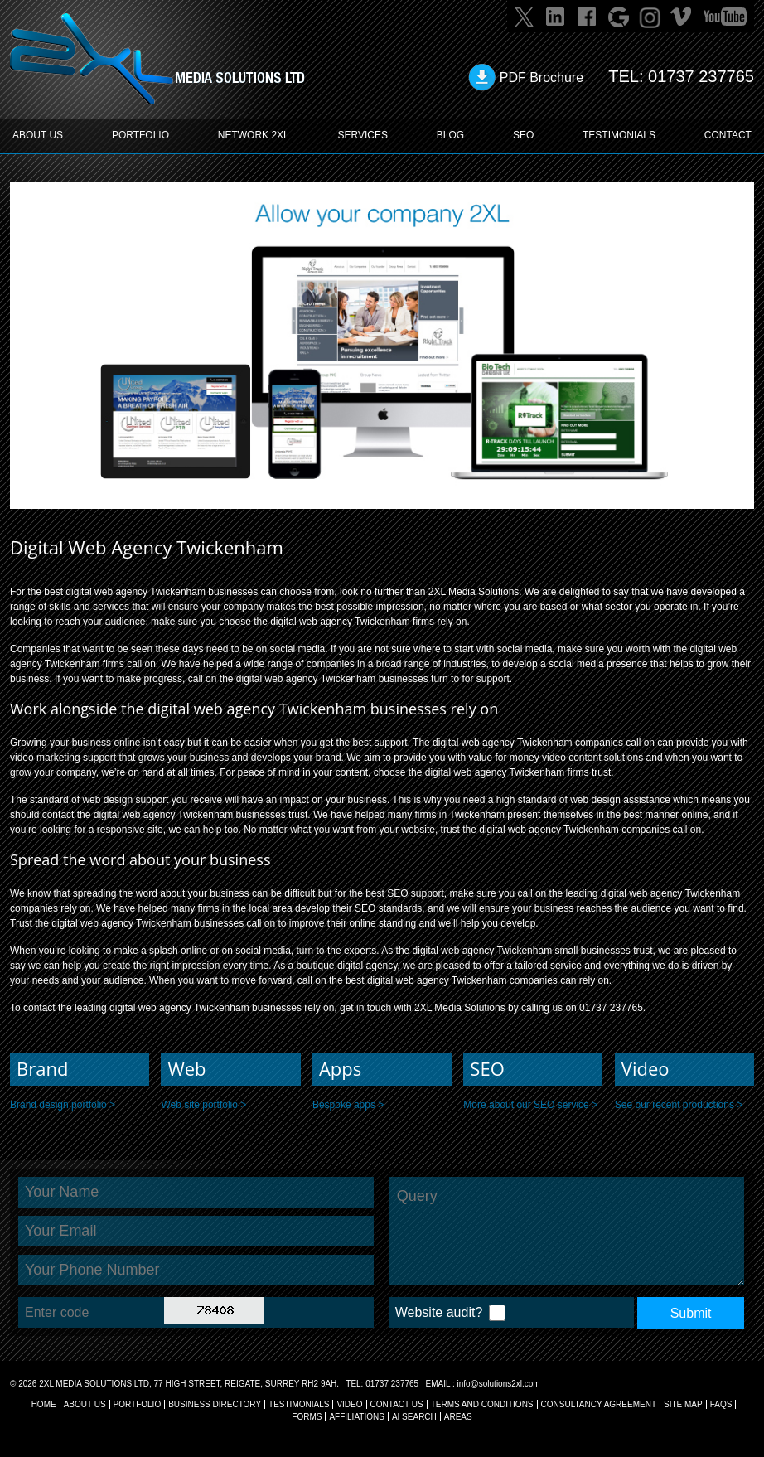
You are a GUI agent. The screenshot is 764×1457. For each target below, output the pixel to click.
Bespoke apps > (348, 1105)
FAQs (721, 1404)
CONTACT (728, 135)
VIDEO (349, 1404)
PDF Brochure (541, 77)
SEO (523, 135)
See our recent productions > (678, 1105)
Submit (691, 1313)
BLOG (450, 135)
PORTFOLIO (140, 135)
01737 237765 (701, 76)
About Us (85, 1404)
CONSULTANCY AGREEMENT (598, 1404)
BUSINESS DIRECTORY (214, 1404)
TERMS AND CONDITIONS (482, 1404)
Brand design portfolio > (62, 1105)
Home (43, 1404)
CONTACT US (396, 1404)
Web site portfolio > (203, 1105)
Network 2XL (253, 135)
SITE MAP (683, 1404)
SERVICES (363, 135)
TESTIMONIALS (619, 135)
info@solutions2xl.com (498, 1383)
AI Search (414, 1416)
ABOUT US (37, 135)
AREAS (458, 1416)
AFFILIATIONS (356, 1416)
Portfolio (138, 1404)
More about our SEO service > (530, 1105)
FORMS (307, 1416)
